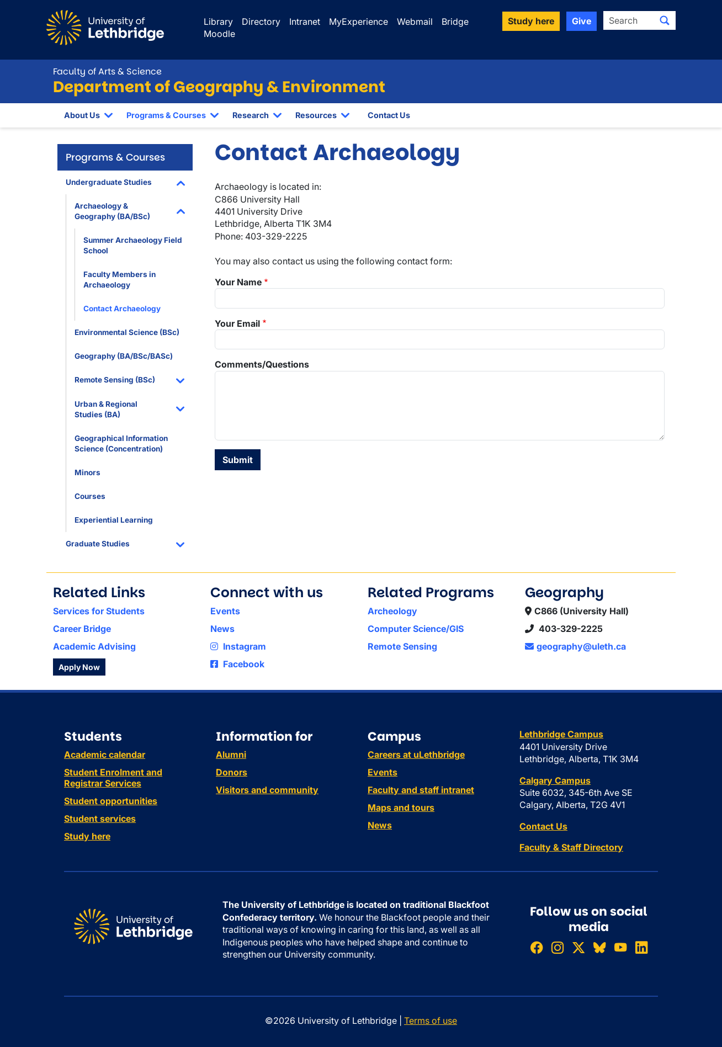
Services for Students (99, 610)
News (222, 628)
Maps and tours (401, 807)
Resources (316, 115)
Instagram (238, 646)
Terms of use (430, 1020)
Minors (87, 472)
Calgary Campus (555, 780)
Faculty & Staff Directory (571, 847)
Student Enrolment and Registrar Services (113, 778)
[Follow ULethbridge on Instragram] (557, 948)
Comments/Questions (262, 364)
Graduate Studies (98, 543)
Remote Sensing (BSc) (115, 379)
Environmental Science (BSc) (127, 332)
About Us (82, 115)
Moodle (219, 33)
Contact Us (389, 115)
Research (250, 115)
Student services (100, 818)
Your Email (237, 323)
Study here (87, 836)
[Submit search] (665, 20)
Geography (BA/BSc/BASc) (124, 356)
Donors (231, 772)
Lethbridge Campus (561, 734)
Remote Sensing (402, 646)
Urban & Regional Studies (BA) (106, 409)
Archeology (392, 610)
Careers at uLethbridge (416, 754)
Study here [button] (531, 20)
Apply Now (79, 667)
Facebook (237, 663)
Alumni (231, 754)
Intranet (304, 21)
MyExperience (358, 21)
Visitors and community (267, 789)
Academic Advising (94, 646)
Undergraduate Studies (109, 182)
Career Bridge (82, 628)
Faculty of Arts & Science (107, 71)
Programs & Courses (166, 115)
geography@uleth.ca (575, 646)
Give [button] (581, 20)
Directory (261, 21)
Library (218, 21)
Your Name (238, 282)
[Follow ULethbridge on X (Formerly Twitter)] (578, 948)
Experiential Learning (114, 519)
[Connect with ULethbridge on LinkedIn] (641, 948)
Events (225, 610)
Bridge (455, 21)
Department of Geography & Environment (219, 87)
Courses (90, 496)
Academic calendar (104, 754)
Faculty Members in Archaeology (119, 279)
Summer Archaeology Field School (132, 245)
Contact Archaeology (122, 308)
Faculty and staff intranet (421, 789)
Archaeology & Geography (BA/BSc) (112, 211)
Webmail (415, 21)
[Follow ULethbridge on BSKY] (599, 948)
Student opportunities (110, 800)
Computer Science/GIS (416, 628)
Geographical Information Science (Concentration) (121, 443)
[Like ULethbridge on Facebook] (536, 948)
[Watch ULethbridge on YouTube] (620, 948)
